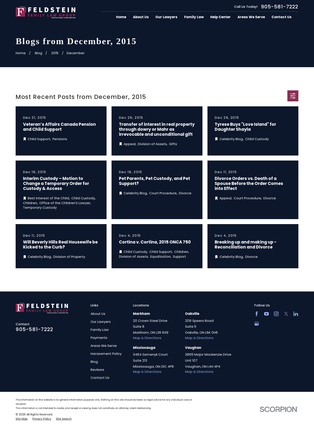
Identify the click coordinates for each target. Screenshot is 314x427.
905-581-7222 (279, 6)
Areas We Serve (104, 345)
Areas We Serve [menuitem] (251, 17)
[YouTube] (266, 313)
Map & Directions (147, 337)
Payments (99, 337)
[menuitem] (22, 419)
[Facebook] (256, 313)
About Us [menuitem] (141, 17)
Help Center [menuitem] (220, 17)
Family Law (100, 329)
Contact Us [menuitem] (282, 17)
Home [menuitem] (121, 17)
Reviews (97, 369)
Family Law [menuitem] (194, 17)
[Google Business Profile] (256, 323)
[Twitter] (286, 313)
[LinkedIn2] (295, 313)
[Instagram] (276, 313)
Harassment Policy (106, 353)
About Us (98, 313)
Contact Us (100, 377)
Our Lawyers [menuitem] (166, 17)
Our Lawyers (101, 321)
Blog (94, 361)
